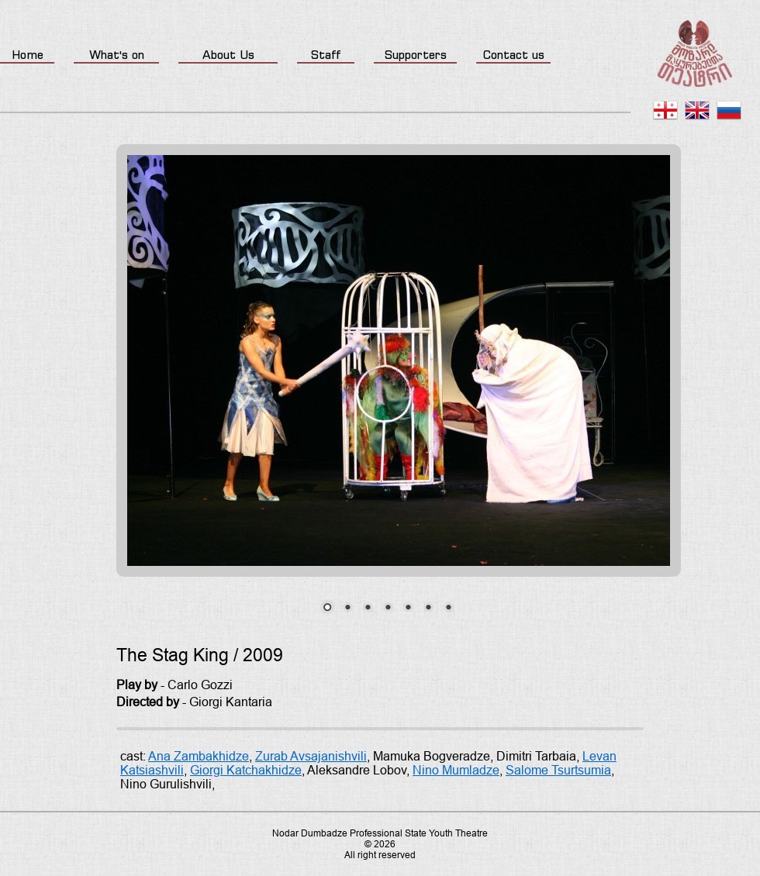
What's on (116, 54)
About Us (228, 54)
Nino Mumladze (456, 770)
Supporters (416, 54)
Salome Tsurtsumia (558, 770)
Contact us (513, 54)
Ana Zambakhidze (198, 756)
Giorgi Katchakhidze (246, 770)
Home (27, 54)
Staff (325, 54)
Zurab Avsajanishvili (311, 756)
